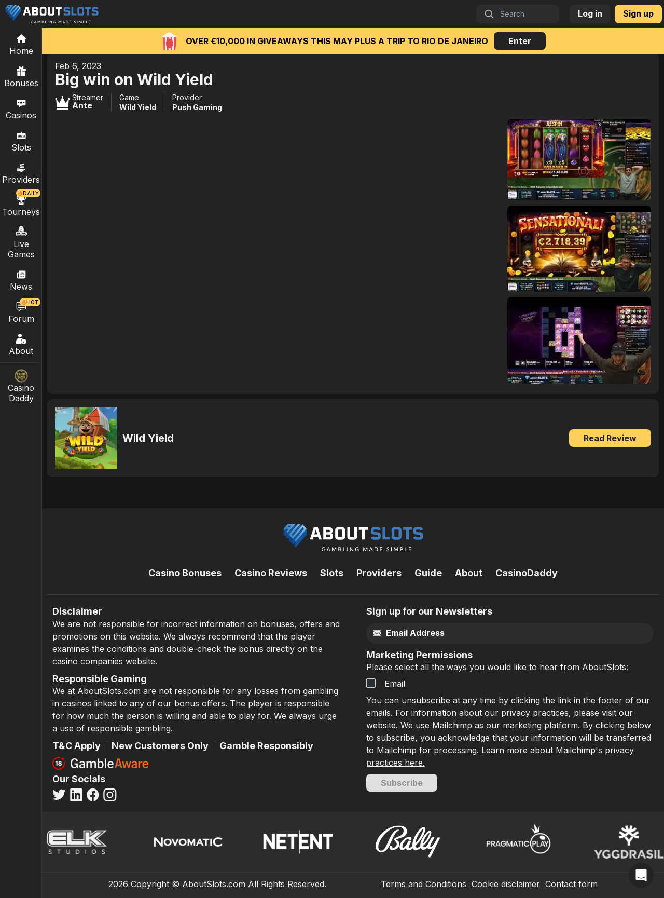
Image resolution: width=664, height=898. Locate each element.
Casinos (21, 108)
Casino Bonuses (185, 572)
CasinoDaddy (526, 572)
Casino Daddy (21, 386)
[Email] (489, 633)
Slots (21, 141)
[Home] (21, 44)
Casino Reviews (270, 572)
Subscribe (402, 783)
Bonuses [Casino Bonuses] (21, 76)
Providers (379, 572)
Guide (428, 572)
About (21, 344)
